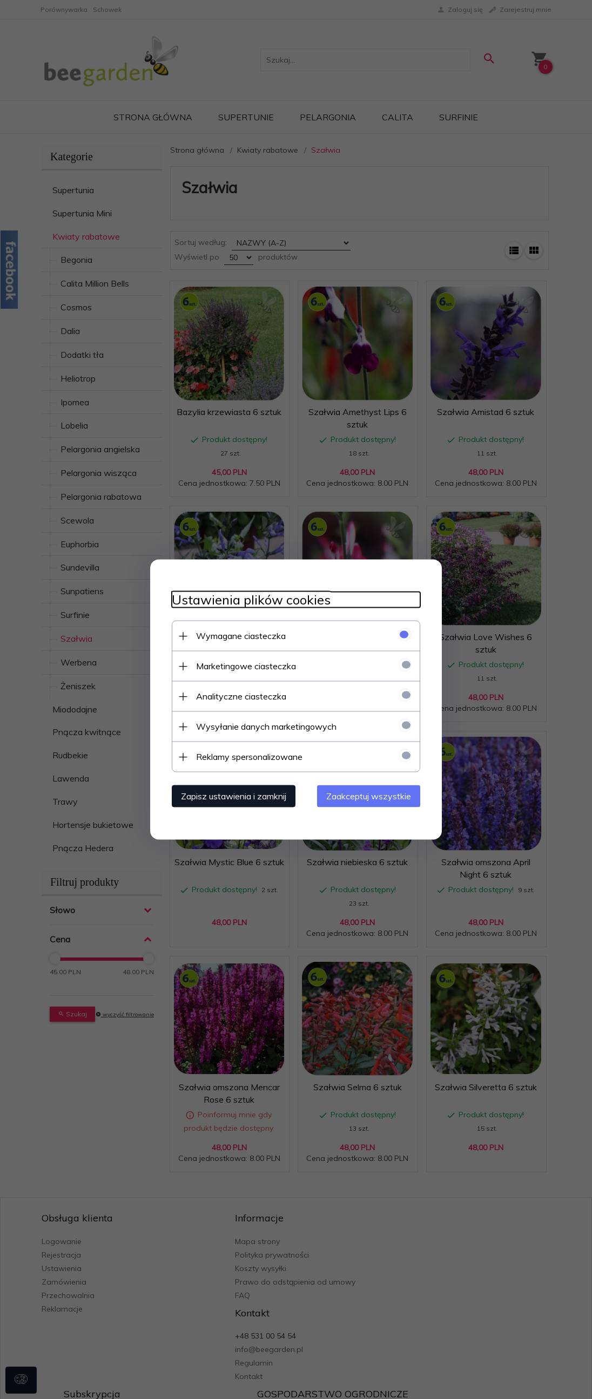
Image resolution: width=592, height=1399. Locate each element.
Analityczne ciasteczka (241, 696)
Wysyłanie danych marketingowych (266, 726)
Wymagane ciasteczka (241, 635)
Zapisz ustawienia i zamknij (233, 796)
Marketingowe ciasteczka (246, 666)
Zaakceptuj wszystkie (368, 796)
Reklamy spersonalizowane (249, 756)
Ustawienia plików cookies (251, 600)
